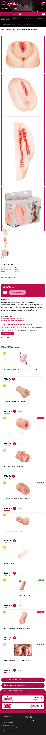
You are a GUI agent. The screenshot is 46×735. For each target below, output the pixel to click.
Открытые (22, 698)
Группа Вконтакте (7, 722)
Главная (2, 18)
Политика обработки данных (13, 731)
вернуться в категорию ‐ (17, 24)
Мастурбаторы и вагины (17, 18)
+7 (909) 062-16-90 (29, 716)
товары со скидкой (22, 706)
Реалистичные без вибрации (29, 18)
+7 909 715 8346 (29, 718)
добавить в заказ (17, 292)
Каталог (8, 18)
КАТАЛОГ (9, 14)
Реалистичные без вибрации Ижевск (12, 320)
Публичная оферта (10, 730)
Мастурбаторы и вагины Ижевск (11, 319)
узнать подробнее (8, 333)
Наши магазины (6, 716)
